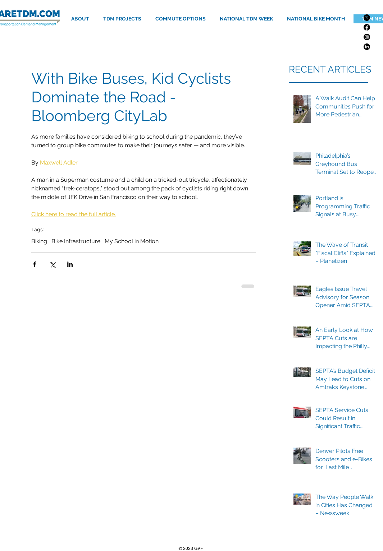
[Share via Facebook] (34, 264)
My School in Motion (132, 241)
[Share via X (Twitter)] (52, 264)
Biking (39, 241)
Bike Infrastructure (75, 241)
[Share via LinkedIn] (70, 264)
